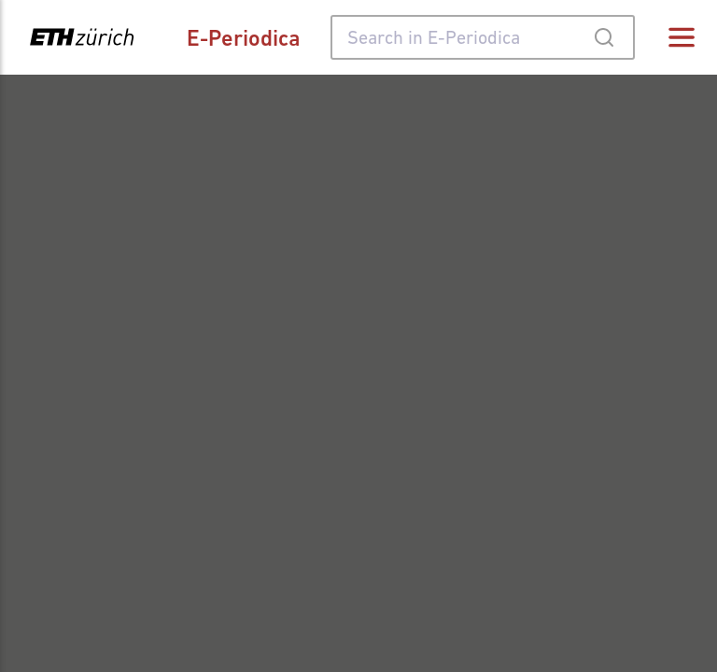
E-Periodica (244, 37)
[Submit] (604, 37)
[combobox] (482, 37)
